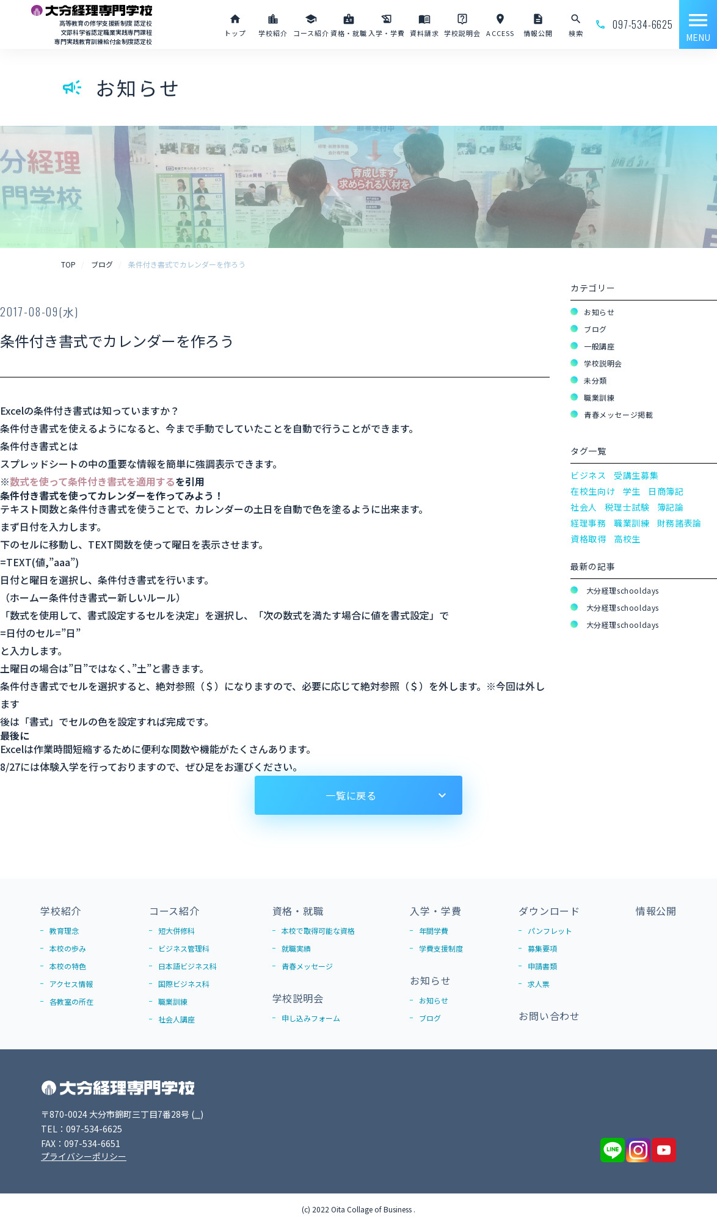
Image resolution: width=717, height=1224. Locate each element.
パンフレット (550, 930)
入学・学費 (435, 910)
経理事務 (588, 523)
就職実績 (296, 948)
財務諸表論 (679, 523)
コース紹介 (174, 910)
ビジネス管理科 (183, 948)
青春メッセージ (307, 966)
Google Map (218, 1114)
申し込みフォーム (311, 1018)
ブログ (595, 329)
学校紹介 (60, 910)
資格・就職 (298, 910)
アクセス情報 (71, 983)
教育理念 (64, 930)
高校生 (627, 538)
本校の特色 (67, 966)
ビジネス (588, 475)
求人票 (539, 983)
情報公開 (656, 910)
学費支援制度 (441, 948)
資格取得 (588, 538)
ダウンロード (549, 910)
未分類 (595, 380)
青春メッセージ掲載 (618, 414)
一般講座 (599, 346)
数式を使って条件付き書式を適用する (92, 481)
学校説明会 (603, 363)
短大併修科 (176, 930)
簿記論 (670, 507)
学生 (632, 491)
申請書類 (542, 966)
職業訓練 (599, 397)
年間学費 (433, 930)
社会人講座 (176, 1019)
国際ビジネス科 (183, 983)
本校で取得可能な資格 (318, 930)
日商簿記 (666, 491)
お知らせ (599, 312)
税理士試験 (627, 507)
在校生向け (593, 491)
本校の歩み (67, 948)
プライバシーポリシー (83, 1156)
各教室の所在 (71, 1001)
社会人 (583, 507)
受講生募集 (636, 475)
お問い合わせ (549, 1015)
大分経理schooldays (621, 590)
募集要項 (542, 948)
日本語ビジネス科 (187, 966)
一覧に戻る (351, 795)
